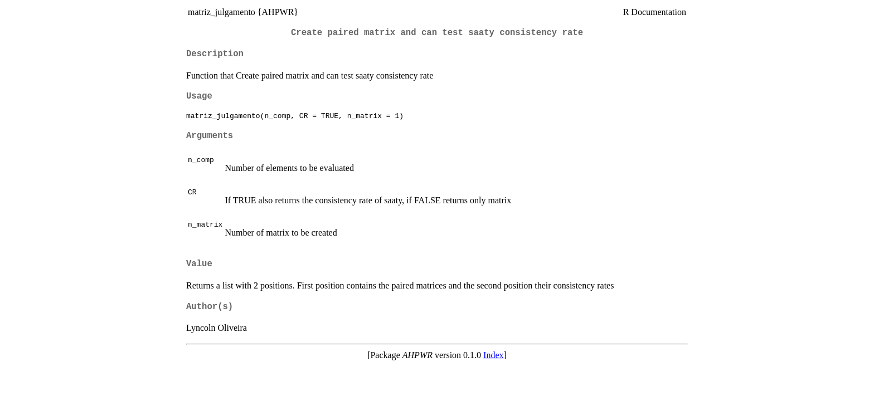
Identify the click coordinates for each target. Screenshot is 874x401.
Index (493, 355)
